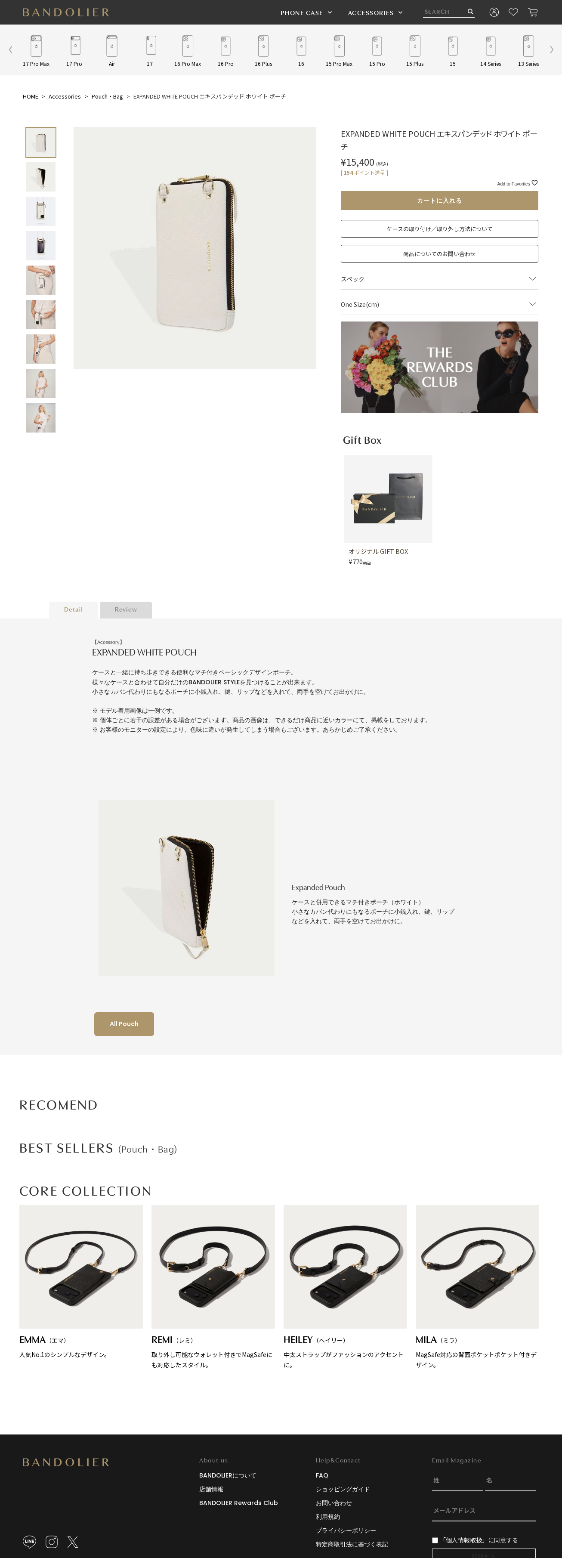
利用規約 (328, 1516)
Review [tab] (126, 610)
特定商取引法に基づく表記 (352, 1544)
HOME (30, 96)
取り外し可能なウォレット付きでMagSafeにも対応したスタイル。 (213, 1287)
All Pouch (124, 1024)
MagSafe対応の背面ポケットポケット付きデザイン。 (477, 1287)
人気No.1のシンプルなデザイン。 (81, 1282)
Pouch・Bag (107, 96)
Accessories (65, 96)
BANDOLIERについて (227, 1475)
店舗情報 (211, 1489)
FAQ (322, 1475)
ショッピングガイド (343, 1489)
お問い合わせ (334, 1503)
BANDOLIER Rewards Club (238, 1503)
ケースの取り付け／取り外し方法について (440, 229)
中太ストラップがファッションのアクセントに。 (345, 1287)
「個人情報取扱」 (464, 1540)
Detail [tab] (73, 610)
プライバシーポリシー (346, 1530)
